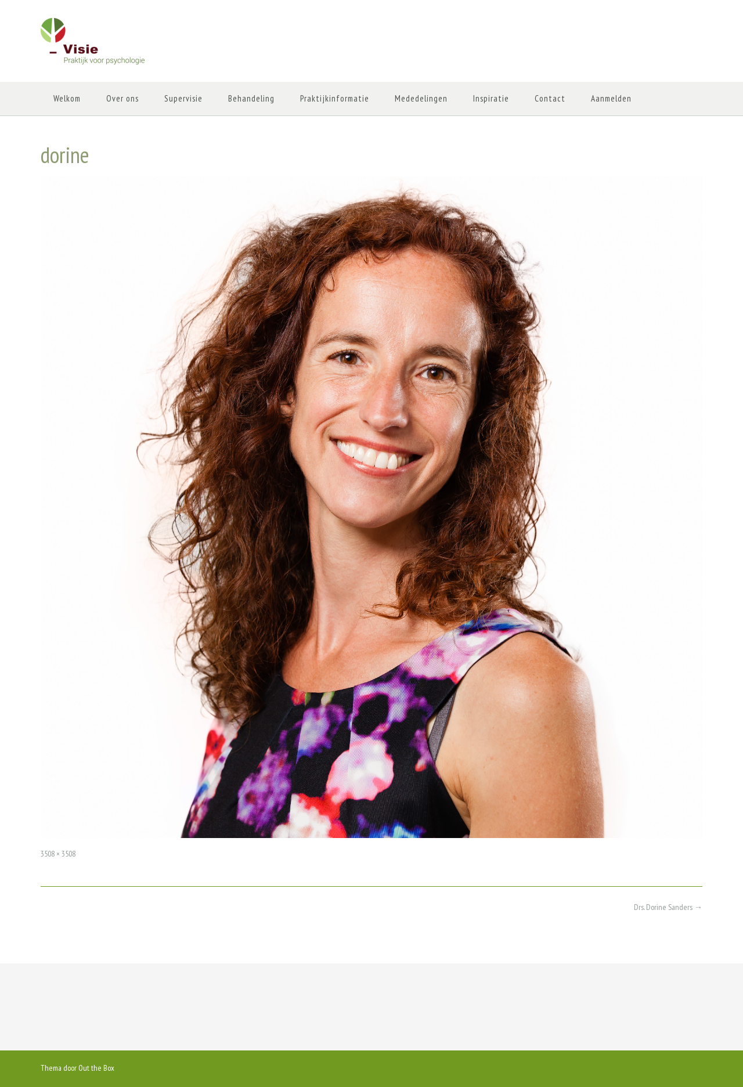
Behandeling (251, 98)
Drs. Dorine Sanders (668, 907)
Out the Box (96, 1068)
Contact (550, 98)
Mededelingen (421, 98)
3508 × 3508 (58, 853)
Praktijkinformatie (334, 98)
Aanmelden (611, 98)
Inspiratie (491, 98)
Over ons (122, 98)
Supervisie (183, 98)
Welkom (67, 98)
